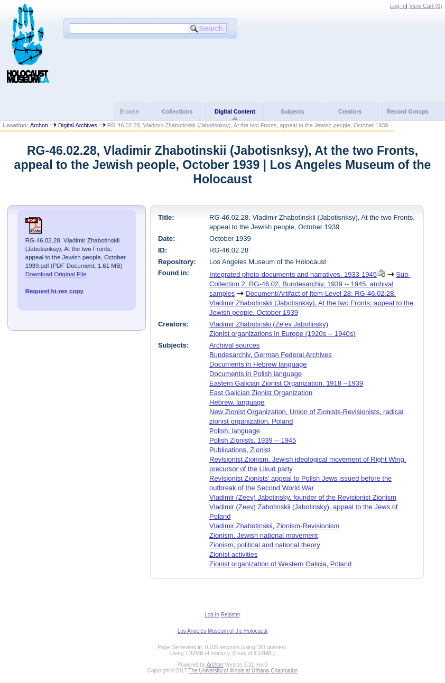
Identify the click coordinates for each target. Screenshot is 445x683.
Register (230, 614)
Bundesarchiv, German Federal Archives (270, 355)
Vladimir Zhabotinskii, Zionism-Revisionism (274, 526)
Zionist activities (233, 554)
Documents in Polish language (255, 374)
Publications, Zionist (239, 450)
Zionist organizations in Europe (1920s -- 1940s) (282, 334)
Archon (39, 125)
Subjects (292, 111)
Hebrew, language (236, 402)
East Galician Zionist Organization (260, 393)
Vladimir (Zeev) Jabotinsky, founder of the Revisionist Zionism (302, 497)
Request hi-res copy (54, 291)
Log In (398, 6)
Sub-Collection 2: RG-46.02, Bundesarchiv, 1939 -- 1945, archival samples (309, 283)
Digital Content (235, 111)
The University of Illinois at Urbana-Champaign (243, 670)
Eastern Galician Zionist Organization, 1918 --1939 (286, 383)
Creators (349, 111)
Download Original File (56, 274)
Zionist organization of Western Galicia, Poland (280, 564)
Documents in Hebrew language (258, 364)
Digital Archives (77, 125)
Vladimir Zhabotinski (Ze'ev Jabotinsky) (268, 324)
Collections (177, 111)
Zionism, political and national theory (264, 545)
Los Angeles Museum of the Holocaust (223, 631)
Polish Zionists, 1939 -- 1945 (252, 440)
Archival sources (234, 345)
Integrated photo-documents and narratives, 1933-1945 (293, 274)
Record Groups (408, 111)
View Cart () (425, 6)
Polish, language (234, 431)
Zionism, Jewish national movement (263, 535)
